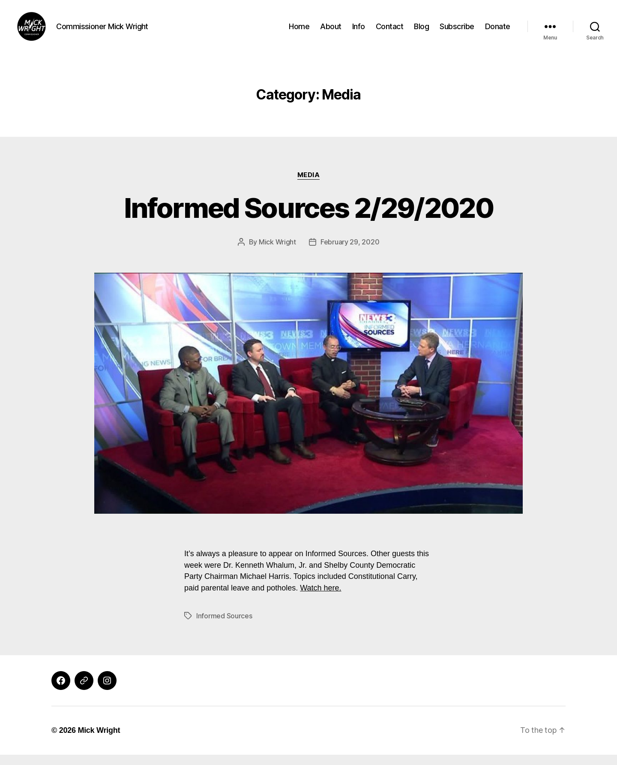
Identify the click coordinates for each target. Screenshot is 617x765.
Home (299, 31)
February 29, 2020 (349, 251)
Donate (497, 31)
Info (358, 31)
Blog (421, 31)
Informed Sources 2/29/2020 (308, 217)
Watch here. (320, 597)
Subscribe (457, 31)
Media (308, 185)
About (330, 31)
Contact (390, 31)
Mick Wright (277, 251)
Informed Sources (224, 626)
